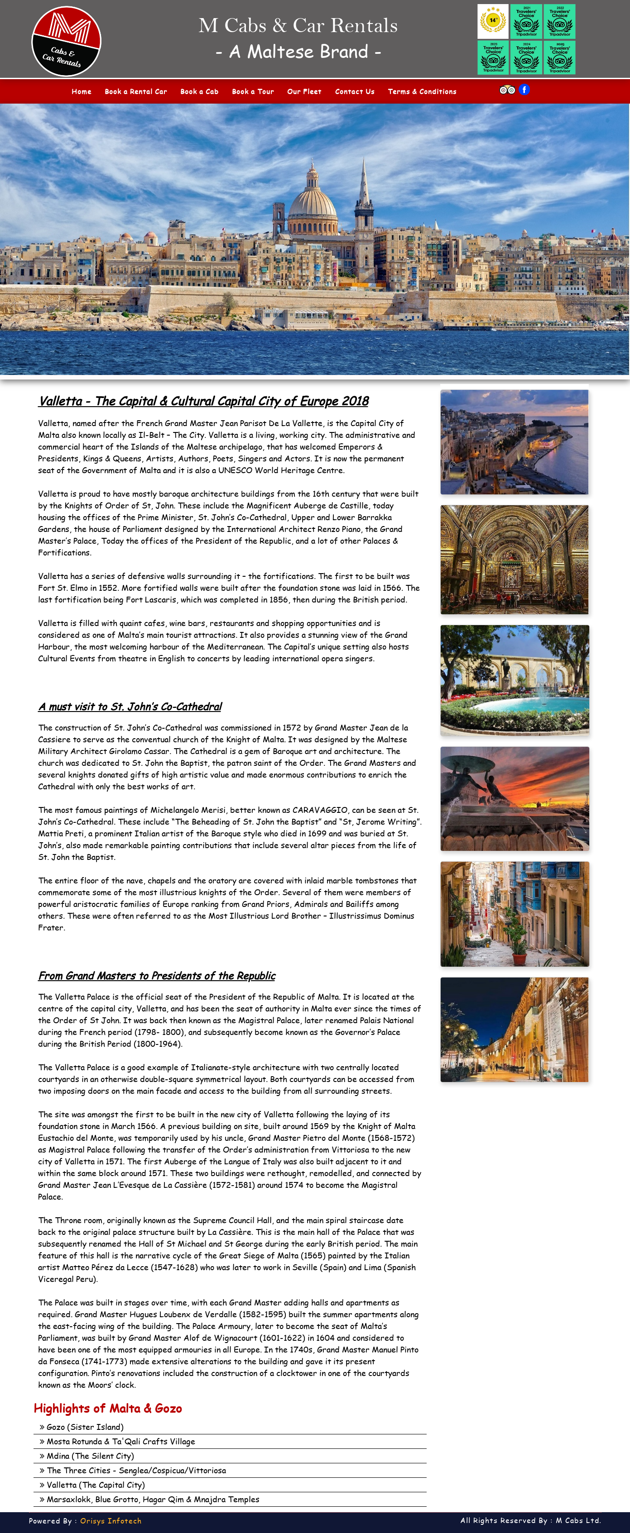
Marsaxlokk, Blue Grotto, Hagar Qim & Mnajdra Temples (150, 1499)
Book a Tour (253, 91)
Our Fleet (304, 91)
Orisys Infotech (111, 1520)
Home (81, 91)
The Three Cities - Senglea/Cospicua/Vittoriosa (133, 1470)
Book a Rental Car (136, 91)
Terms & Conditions (422, 91)
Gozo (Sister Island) (82, 1427)
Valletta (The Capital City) (92, 1484)
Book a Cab (199, 91)
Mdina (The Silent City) (87, 1456)
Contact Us (355, 91)
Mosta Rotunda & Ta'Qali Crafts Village (117, 1441)
